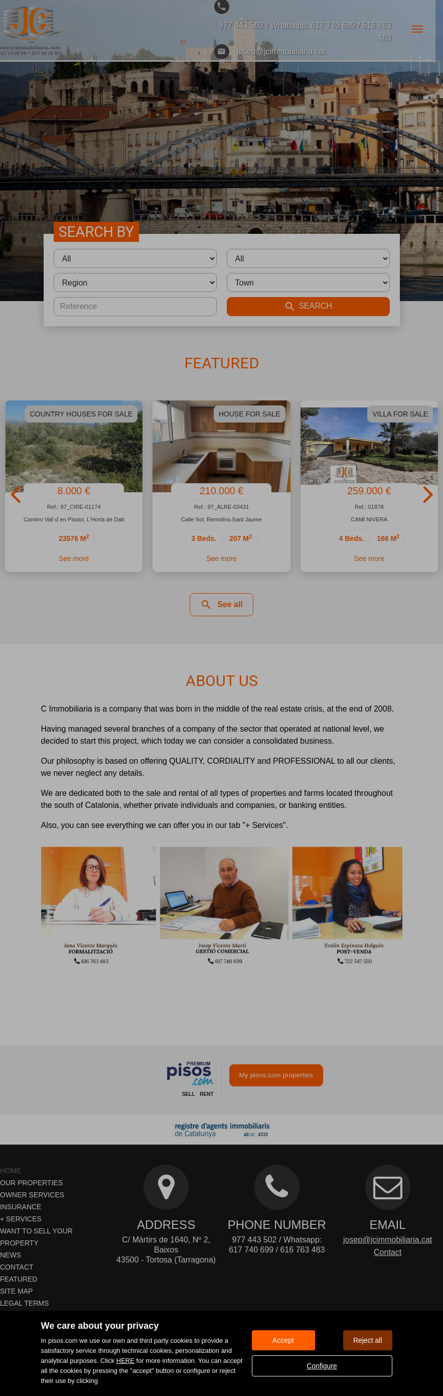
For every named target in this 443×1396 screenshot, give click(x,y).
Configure (322, 1366)
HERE (125, 1360)
